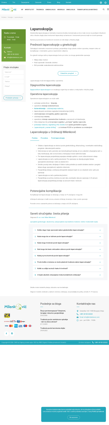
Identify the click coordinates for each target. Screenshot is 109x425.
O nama (4, 2)
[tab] (34, 138)
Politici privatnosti (98, 411)
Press (49, 2)
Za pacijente (25, 2)
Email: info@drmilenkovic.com (89, 317)
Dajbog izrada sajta (26, 342)
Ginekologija (50, 9)
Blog (58, 2)
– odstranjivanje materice (48, 108)
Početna (4, 17)
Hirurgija (61, 9)
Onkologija (70, 9)
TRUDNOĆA (40, 9)
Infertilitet (29, 9)
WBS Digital (43, 342)
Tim (14, 2)
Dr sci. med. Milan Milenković (46, 217)
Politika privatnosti (54, 342)
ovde (64, 411)
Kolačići (63, 342)
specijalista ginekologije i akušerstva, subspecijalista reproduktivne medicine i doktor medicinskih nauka (64, 222)
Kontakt (68, 2)
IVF (22, 9)
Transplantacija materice (87, 9)
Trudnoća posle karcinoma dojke (52, 328)
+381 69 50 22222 (13, 54)
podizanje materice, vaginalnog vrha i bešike (49, 125)
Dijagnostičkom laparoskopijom (40, 90)
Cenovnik (38, 2)
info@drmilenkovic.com (15, 57)
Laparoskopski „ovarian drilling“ (45, 127)
